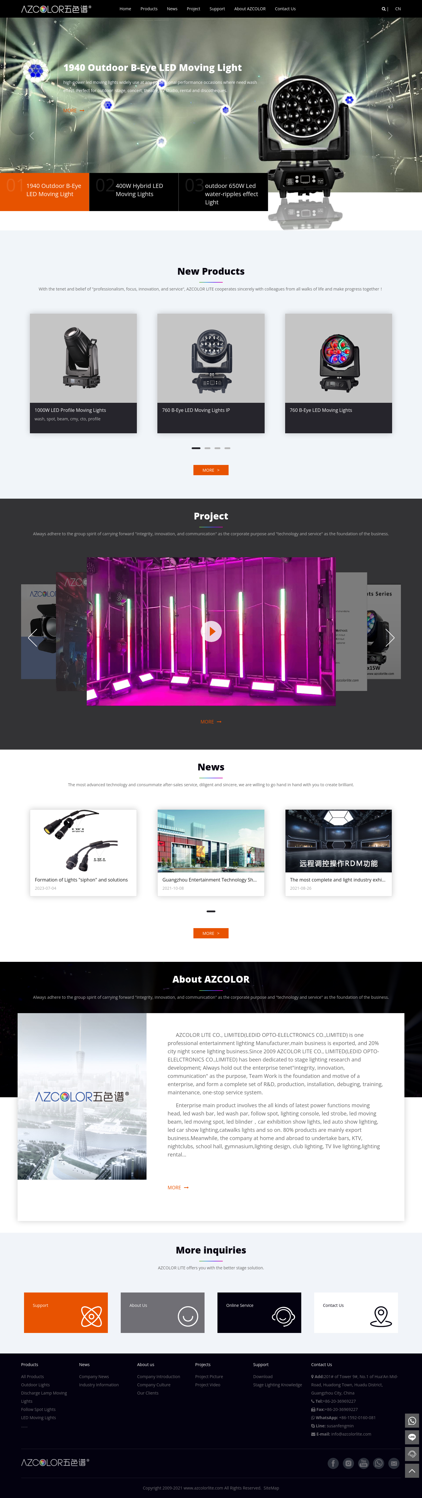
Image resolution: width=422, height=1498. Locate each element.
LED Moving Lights (38, 1417)
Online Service (260, 1314)
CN (398, 8)
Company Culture (154, 1384)
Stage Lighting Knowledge (277, 1384)
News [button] (172, 8)
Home (125, 8)
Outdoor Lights (35, 1384)
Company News (94, 1376)
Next (389, 638)
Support (67, 1314)
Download (263, 1376)
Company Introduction (158, 1376)
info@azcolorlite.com (351, 1434)
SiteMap (271, 1488)
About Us (164, 1314)
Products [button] (149, 8)
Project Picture (209, 1376)
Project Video (207, 1384)
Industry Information (99, 1384)
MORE (73, 110)
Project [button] (193, 8)
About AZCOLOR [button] (250, 8)
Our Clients (148, 1393)
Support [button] (217, 8)
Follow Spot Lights (38, 1409)
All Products (32, 1376)
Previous (32, 638)
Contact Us (285, 8)
